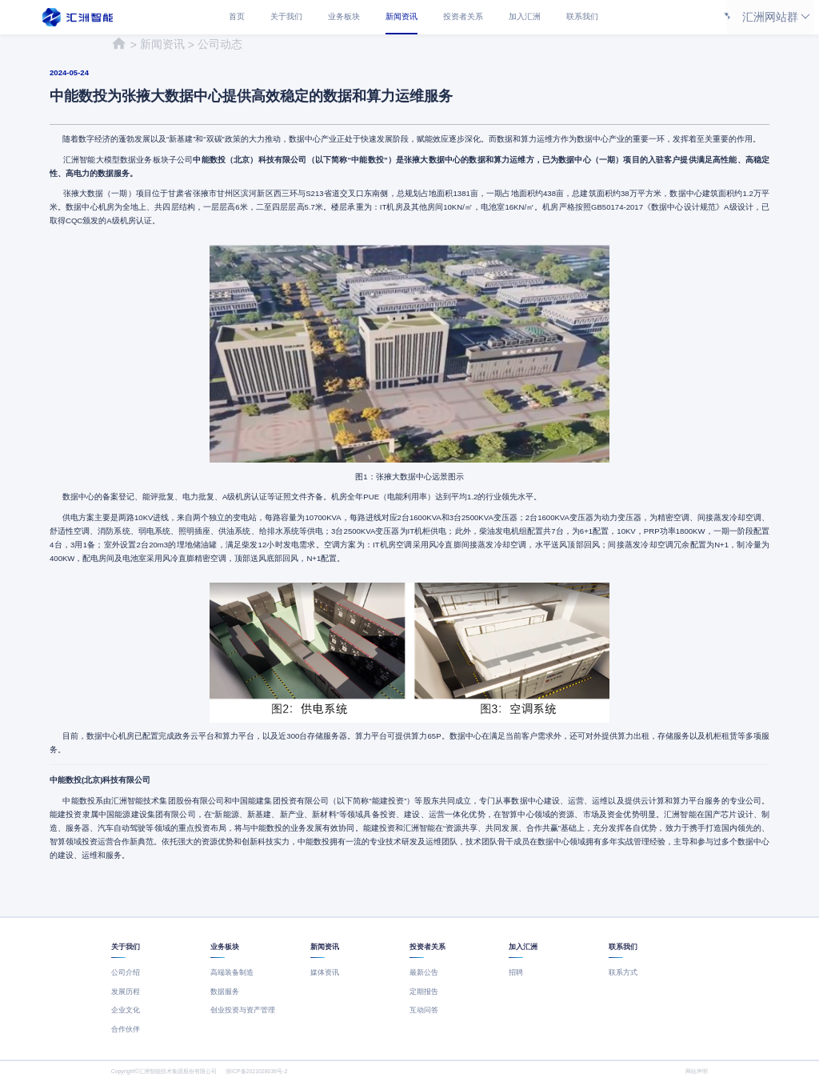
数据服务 (224, 992)
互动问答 (424, 1010)
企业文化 (125, 1010)
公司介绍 (125, 972)
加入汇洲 (525, 16)
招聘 (516, 972)
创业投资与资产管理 (242, 1010)
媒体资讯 (324, 972)
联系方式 (623, 972)
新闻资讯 (401, 16)
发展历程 (125, 992)
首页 (237, 16)
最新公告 (424, 972)
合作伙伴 (125, 1029)
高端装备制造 (232, 972)
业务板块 (344, 16)
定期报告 (424, 992)
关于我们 (286, 16)
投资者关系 (463, 16)
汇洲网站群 (770, 17)
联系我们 (582, 16)
